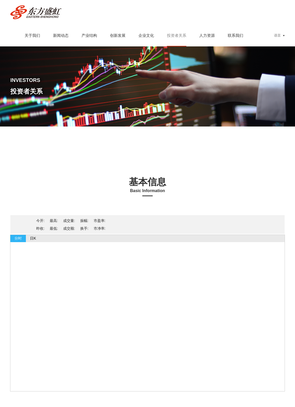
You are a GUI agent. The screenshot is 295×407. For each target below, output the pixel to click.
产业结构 (89, 35)
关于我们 (32, 35)
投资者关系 (176, 35)
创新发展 (118, 35)
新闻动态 (61, 35)
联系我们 (235, 35)
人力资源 (207, 35)
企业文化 (146, 35)
